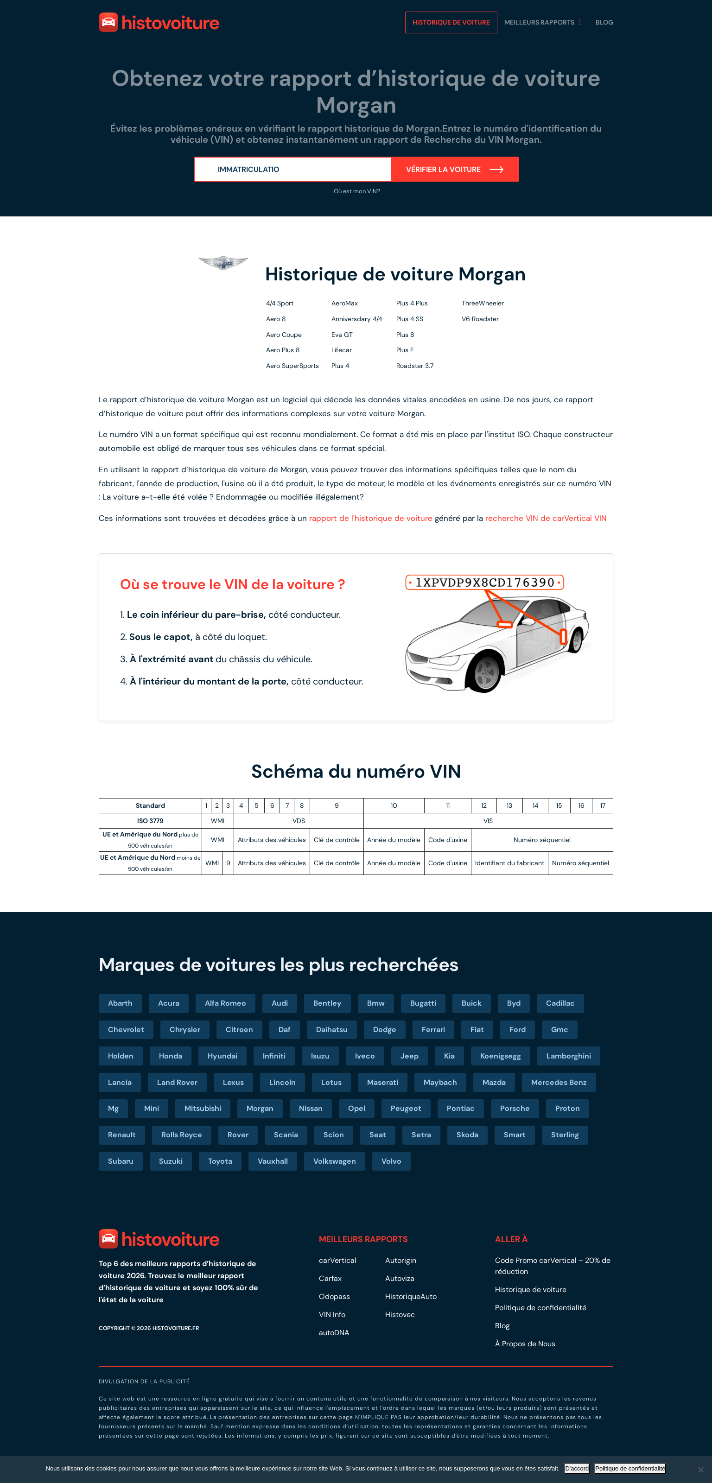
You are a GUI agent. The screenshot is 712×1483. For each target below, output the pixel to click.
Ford (517, 1029)
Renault (122, 1135)
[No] (700, 1469)
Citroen (239, 1029)
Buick (472, 1003)
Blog (604, 22)
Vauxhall (273, 1161)
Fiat (477, 1029)
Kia (449, 1056)
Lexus (233, 1082)
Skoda (467, 1135)
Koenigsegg (500, 1056)
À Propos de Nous (526, 1344)
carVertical (337, 1260)
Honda (170, 1056)
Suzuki (171, 1161)
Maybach (440, 1082)
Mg (113, 1108)
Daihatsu (332, 1029)
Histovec (400, 1314)
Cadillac (560, 1003)
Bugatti (423, 1003)
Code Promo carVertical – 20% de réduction (552, 1265)
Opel (356, 1108)
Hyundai (222, 1056)
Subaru (121, 1161)
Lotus (331, 1082)
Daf (285, 1029)
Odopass (334, 1296)
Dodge (384, 1029)
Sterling (565, 1135)
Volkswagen (334, 1161)
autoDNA (334, 1332)
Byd (514, 1003)
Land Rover (177, 1082)
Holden (121, 1056)
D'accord (577, 1468)
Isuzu (320, 1056)
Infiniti (274, 1056)
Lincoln (282, 1082)
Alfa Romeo (225, 1003)
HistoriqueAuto (411, 1296)
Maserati (382, 1082)
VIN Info (332, 1314)
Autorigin (400, 1260)
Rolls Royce (181, 1135)
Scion (334, 1135)
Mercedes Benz (559, 1082)
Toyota (220, 1161)
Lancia (120, 1082)
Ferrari (433, 1029)
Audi (280, 1003)
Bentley (327, 1003)
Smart (515, 1135)
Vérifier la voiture (455, 169)
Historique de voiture (451, 22)
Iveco (365, 1056)
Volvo (391, 1161)
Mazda (494, 1082)
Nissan (311, 1108)
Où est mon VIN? (356, 191)
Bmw (376, 1003)
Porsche (515, 1108)
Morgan (260, 1108)
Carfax (330, 1278)
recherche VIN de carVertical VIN (546, 518)
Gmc (559, 1029)
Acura (168, 1003)
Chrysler (185, 1029)
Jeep (409, 1056)
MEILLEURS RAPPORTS (539, 22)
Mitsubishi (202, 1108)
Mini (151, 1108)
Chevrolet (126, 1029)
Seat (377, 1135)
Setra (421, 1135)
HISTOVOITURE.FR (176, 1328)
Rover (238, 1135)
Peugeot (406, 1108)
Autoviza (399, 1278)
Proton (567, 1108)
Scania (286, 1135)
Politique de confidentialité (540, 1307)
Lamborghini (569, 1056)
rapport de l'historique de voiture (370, 518)
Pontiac (461, 1108)
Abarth (120, 1003)
